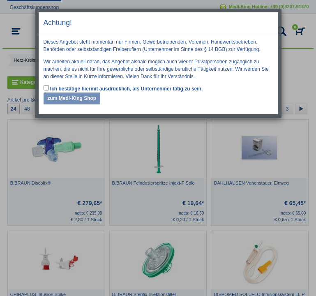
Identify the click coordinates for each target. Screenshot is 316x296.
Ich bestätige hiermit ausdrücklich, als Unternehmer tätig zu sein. (123, 88)
